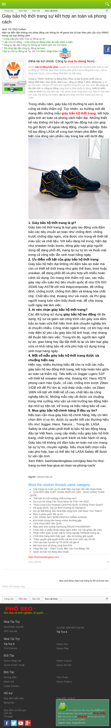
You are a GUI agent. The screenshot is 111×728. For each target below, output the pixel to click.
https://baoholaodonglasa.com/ (43, 557)
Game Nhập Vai (12, 660)
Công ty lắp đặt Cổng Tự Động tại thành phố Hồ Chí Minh (35, 45)
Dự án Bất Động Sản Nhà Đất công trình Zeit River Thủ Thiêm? (67, 511)
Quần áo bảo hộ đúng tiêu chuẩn (51, 551)
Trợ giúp (8, 716)
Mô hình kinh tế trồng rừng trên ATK (52, 545)
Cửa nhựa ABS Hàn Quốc (47, 523)
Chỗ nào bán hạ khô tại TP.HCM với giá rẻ (56, 542)
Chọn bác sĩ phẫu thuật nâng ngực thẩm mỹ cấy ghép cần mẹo (67, 529)
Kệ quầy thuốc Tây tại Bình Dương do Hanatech (59, 507)
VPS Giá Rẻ (10, 631)
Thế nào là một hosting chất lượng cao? (55, 498)
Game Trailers (64, 681)
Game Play (62, 648)
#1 (108, 562)
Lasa (30, 562)
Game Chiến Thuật (14, 665)
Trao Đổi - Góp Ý (65, 698)
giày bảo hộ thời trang (79, 113)
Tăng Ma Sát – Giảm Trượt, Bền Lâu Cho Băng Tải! (61, 548)
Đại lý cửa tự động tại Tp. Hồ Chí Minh (25, 51)
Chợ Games (10, 648)
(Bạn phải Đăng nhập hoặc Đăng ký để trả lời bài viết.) (84, 581)
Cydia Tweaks (11, 686)
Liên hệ (8, 713)
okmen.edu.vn (44, 476)
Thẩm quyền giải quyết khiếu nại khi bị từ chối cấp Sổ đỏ (64, 539)
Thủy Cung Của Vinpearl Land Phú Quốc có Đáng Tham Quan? (68, 504)
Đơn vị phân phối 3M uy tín (48, 514)
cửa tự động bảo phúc (47, 67)
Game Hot (62, 644)
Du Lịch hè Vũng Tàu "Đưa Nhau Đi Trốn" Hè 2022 (61, 501)
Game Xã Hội (63, 665)
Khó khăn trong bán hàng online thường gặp (57, 520)
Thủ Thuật (62, 677)
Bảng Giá (9, 702)
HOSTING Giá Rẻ (13, 626)
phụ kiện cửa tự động (27, 38)
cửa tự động (15, 42)
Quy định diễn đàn (14, 698)
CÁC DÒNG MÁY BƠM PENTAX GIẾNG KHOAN (60, 517)
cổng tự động (29, 48)
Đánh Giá (9, 681)
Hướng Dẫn (10, 677)
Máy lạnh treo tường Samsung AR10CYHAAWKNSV (61, 526)
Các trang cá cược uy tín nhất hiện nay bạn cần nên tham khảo (67, 489)
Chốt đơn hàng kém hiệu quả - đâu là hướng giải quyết (63, 536)
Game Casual (63, 660)
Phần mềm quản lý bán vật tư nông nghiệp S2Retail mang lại (66, 532)
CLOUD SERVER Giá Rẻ (70, 627)
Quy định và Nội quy (15, 710)
